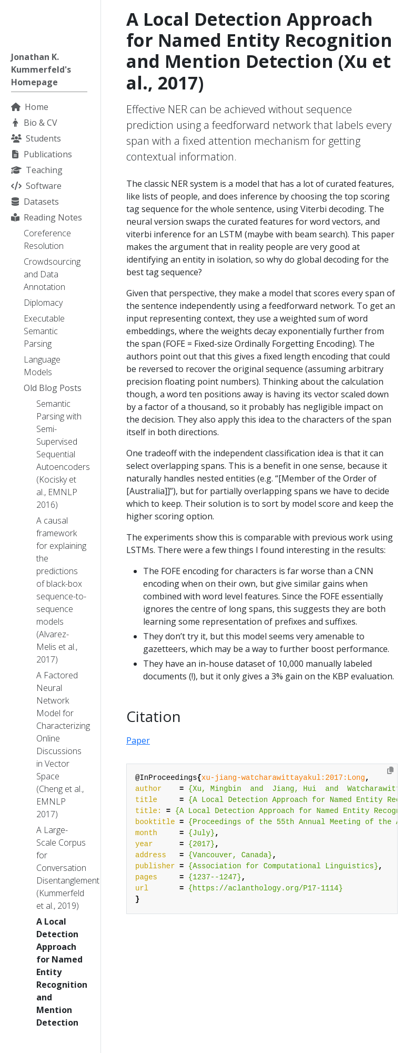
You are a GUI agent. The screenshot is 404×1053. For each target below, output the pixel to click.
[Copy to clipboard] (390, 770)
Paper (138, 740)
